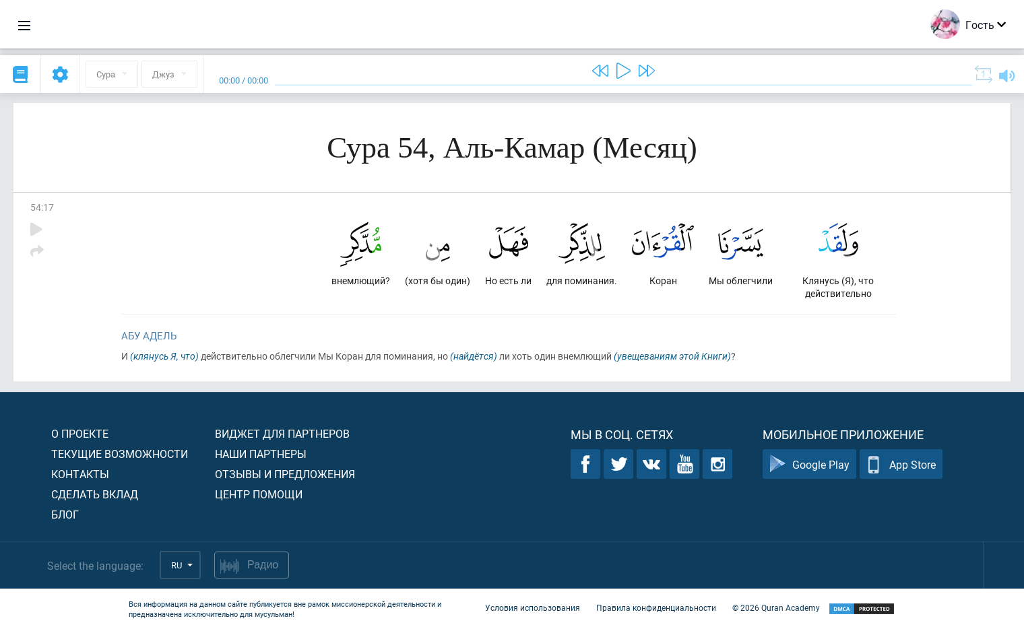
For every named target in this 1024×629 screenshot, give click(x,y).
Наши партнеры (261, 453)
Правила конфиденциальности (656, 607)
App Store (901, 464)
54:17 (42, 207)
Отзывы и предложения (285, 474)
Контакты (80, 474)
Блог (65, 514)
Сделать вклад (94, 494)
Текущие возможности (119, 453)
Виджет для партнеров (282, 433)
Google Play (809, 464)
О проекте (79, 433)
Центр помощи (258, 494)
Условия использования (532, 607)
